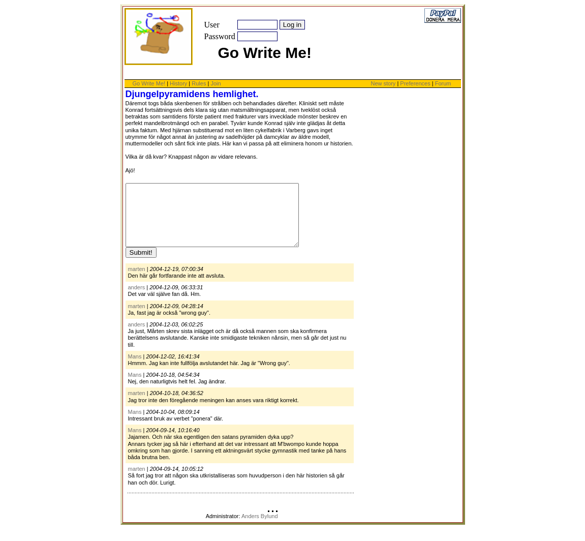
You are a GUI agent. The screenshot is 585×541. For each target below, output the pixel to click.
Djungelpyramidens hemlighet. (192, 94)
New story (383, 83)
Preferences (416, 83)
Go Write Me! (149, 83)
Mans (135, 369)
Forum (443, 83)
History (178, 83)
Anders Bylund (259, 528)
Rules (199, 83)
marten (136, 281)
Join (215, 83)
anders (136, 299)
